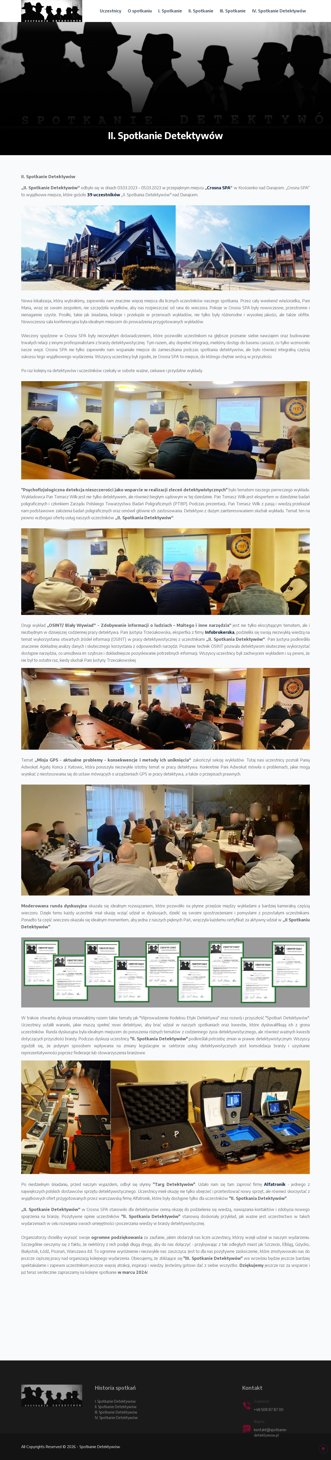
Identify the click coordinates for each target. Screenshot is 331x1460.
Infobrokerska (219, 632)
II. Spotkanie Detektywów (116, 1417)
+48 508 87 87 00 (268, 1420)
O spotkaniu (140, 10)
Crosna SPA (218, 187)
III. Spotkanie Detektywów (116, 1423)
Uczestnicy (110, 10)
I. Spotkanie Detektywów (115, 1412)
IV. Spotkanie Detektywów (279, 10)
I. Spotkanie (170, 10)
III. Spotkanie (233, 10)
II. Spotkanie (201, 10)
